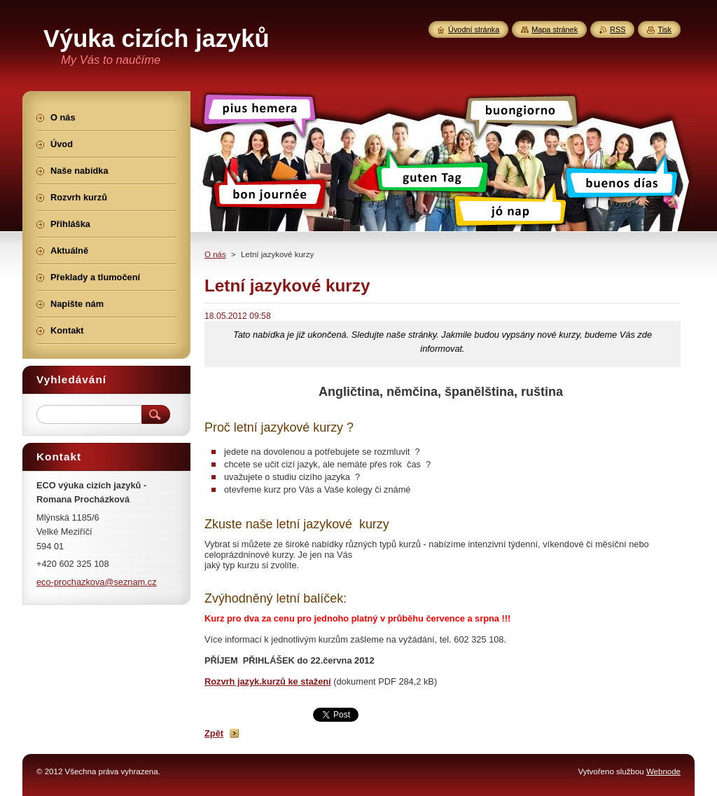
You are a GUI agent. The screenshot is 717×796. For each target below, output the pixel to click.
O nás (215, 254)
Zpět (213, 733)
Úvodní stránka (473, 29)
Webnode (663, 771)
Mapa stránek (554, 29)
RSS (617, 29)
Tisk (664, 29)
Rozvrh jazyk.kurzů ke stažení (267, 681)
